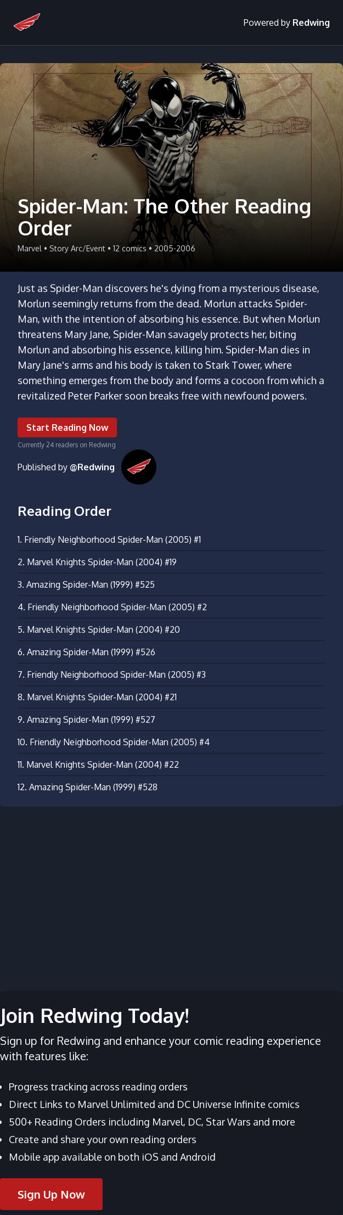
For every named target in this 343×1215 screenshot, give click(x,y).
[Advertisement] (171, 892)
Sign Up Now (51, 1194)
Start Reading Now (67, 427)
